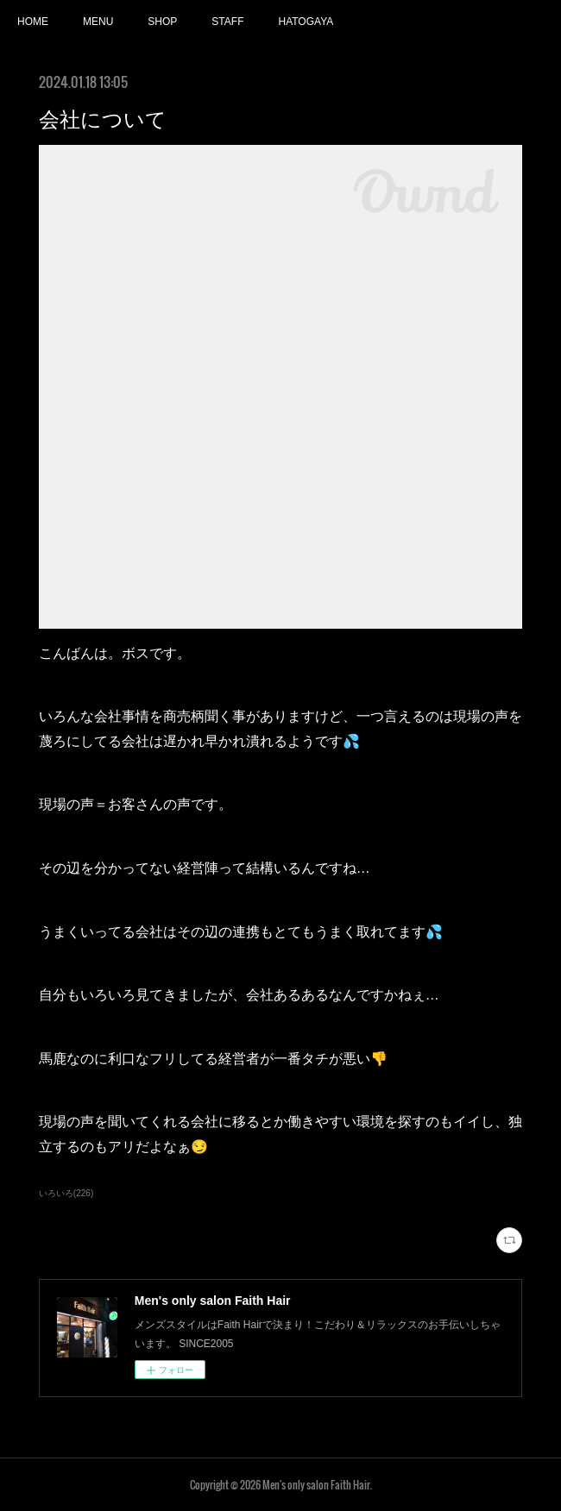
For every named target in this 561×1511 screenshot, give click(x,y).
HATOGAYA (305, 22)
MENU (98, 22)
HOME (32, 22)
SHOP (162, 22)
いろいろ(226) (66, 1193)
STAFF (227, 22)
